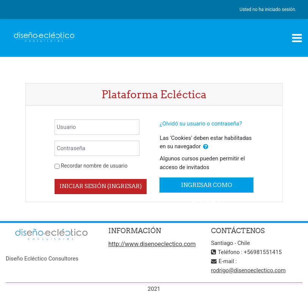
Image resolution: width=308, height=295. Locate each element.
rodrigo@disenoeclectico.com (248, 270)
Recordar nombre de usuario (94, 166)
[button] (205, 146)
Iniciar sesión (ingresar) (100, 186)
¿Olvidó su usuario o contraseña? (200, 123)
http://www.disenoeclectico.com (152, 244)
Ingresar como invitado (206, 187)
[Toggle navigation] (297, 38)
